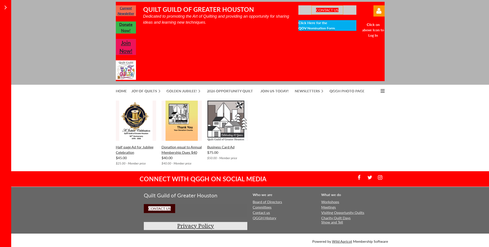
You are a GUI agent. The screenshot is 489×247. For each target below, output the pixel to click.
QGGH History (264, 218)
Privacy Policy (195, 226)
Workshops (330, 202)
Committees (262, 207)
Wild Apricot (342, 241)
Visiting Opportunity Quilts (342, 212)
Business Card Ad (221, 147)
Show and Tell (332, 222)
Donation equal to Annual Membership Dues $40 (182, 149)
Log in (379, 11)
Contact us (261, 212)
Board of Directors (267, 202)
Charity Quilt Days (336, 218)
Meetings (328, 207)
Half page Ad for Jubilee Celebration (134, 149)
